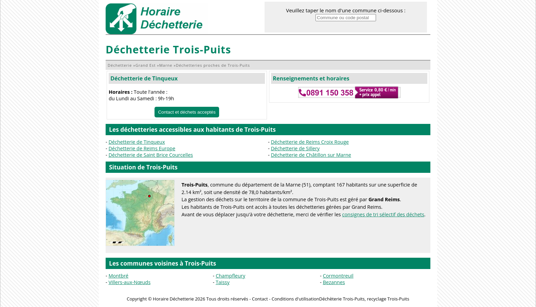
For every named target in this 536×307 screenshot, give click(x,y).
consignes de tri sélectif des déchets (383, 214)
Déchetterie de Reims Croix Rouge (310, 142)
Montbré (118, 275)
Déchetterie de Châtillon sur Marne (311, 155)
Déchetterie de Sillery (295, 148)
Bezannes (334, 282)
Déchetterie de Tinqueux (144, 78)
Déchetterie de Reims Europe (141, 148)
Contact (260, 299)
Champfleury (230, 275)
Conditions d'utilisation (295, 299)
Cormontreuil (338, 275)
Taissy (222, 282)
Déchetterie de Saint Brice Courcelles (150, 155)
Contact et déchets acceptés (186, 112)
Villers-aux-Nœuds (129, 282)
